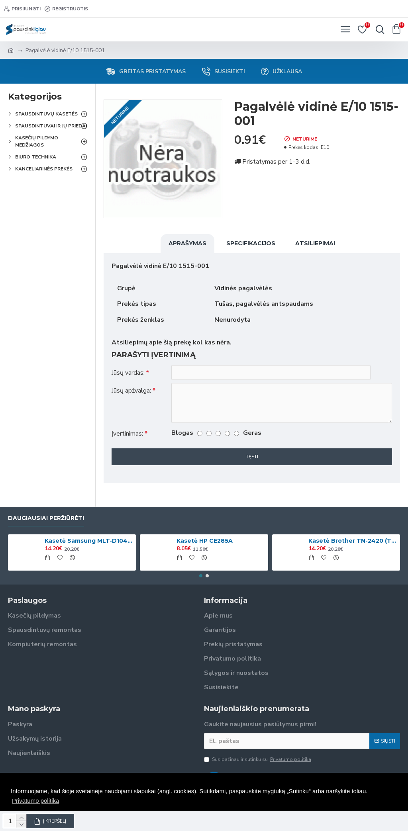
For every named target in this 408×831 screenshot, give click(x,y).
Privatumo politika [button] (35, 800)
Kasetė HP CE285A (205, 540)
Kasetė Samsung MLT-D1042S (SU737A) (89, 540)
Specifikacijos (250, 243)
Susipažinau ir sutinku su (258, 759)
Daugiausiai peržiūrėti (46, 518)
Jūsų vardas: (128, 372)
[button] (200, 575)
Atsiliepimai (315, 243)
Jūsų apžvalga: (131, 391)
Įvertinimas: (127, 434)
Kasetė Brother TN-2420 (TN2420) (352, 540)
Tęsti (252, 457)
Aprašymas (187, 243)
